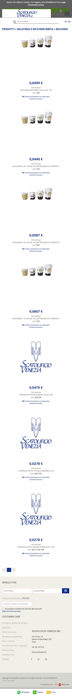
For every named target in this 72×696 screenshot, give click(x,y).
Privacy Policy (8, 650)
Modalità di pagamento (12, 637)
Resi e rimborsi (8, 641)
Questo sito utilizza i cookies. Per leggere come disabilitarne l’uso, (33, 2)
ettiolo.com (64, 685)
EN (69, 22)
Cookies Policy (8, 655)
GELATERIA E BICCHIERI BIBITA (35, 29)
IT (66, 22)
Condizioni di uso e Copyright (14, 646)
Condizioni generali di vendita (14, 623)
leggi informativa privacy (11, 611)
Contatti (5, 659)
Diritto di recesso (9, 632)
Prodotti (8, 29)
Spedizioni (6, 627)
